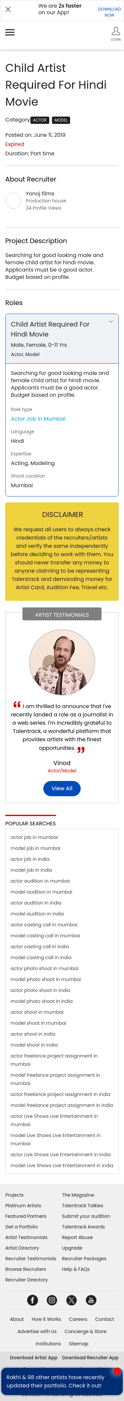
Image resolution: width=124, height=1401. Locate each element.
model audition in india (37, 913)
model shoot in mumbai (38, 1023)
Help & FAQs (76, 1269)
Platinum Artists (23, 1205)
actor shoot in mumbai (37, 1012)
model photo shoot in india (42, 1001)
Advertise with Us (37, 1331)
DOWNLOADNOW (109, 12)
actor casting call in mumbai (44, 924)
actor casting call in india (40, 946)
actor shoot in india (33, 1034)
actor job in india (30, 859)
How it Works (46, 1319)
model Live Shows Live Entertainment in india (62, 1165)
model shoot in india (34, 1045)
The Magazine (78, 1195)
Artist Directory (22, 1248)
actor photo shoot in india (40, 990)
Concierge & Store (85, 1331)
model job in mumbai (36, 848)
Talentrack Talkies (82, 1205)
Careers (78, 1319)
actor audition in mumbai (40, 881)
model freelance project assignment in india (62, 1105)
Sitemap (78, 1343)
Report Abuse (77, 1237)
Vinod (62, 763)
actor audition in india (36, 903)
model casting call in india (41, 957)
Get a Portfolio (21, 1226)
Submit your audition (86, 1216)
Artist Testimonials (26, 1237)
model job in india (31, 870)
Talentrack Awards (83, 1226)
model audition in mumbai (41, 892)
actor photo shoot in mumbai (45, 968)
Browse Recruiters (25, 1269)
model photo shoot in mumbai (46, 979)
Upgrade (72, 1248)
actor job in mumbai (34, 837)
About (17, 1319)
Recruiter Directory (26, 1279)
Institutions (48, 1343)
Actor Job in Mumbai (38, 419)
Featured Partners (25, 1216)
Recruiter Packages (84, 1258)
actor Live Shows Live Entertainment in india (61, 1154)
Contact (104, 1319)
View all (62, 788)
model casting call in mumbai (45, 935)
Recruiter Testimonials (30, 1258)
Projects (14, 1195)
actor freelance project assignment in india (60, 1094)
